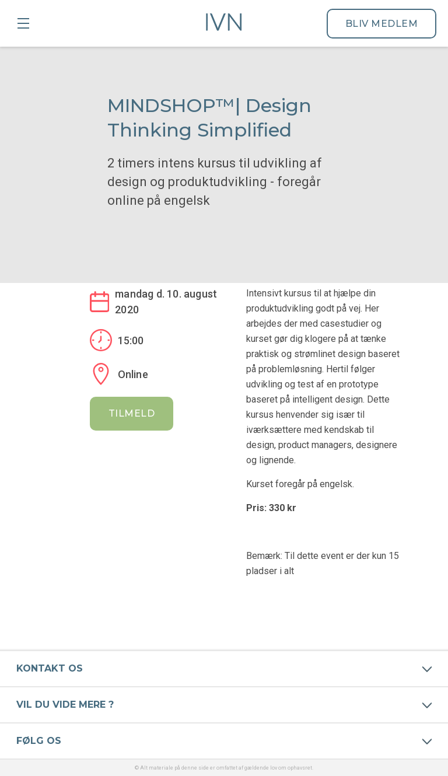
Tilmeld (131, 413)
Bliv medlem (381, 23)
